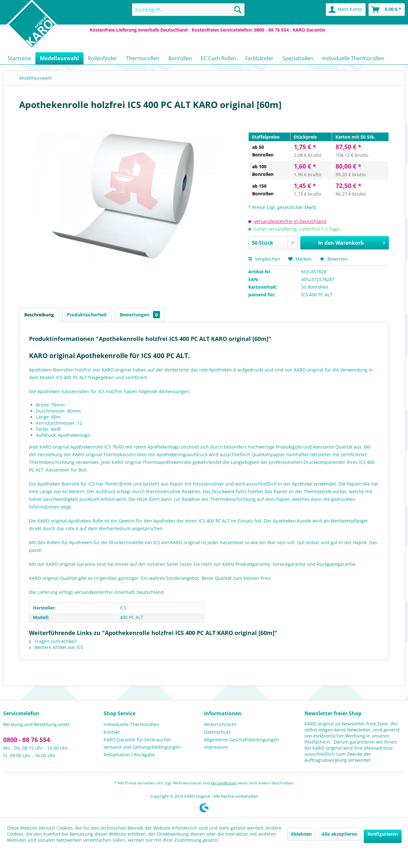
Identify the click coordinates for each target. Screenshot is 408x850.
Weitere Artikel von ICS (56, 647)
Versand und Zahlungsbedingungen (142, 747)
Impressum (216, 747)
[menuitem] (188, 9)
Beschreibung (39, 315)
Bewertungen (140, 314)
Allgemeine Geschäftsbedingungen (241, 740)
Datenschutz (217, 732)
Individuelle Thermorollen (131, 724)
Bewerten (334, 259)
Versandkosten (224, 783)
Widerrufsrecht (220, 724)
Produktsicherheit (87, 315)
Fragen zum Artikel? (53, 641)
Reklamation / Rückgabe (129, 755)
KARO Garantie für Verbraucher (137, 740)
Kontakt (112, 732)
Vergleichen (264, 259)
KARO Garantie (309, 30)
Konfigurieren (383, 834)
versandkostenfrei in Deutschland (290, 221)
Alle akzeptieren (339, 834)
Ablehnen (301, 834)
